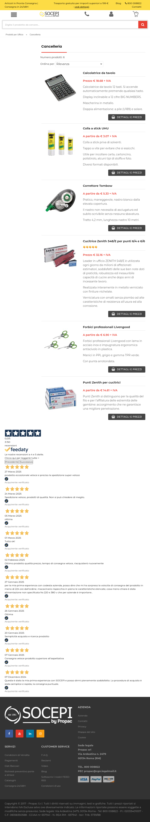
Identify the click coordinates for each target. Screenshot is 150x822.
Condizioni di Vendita (17, 755)
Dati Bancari (12, 765)
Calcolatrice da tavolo (99, 73)
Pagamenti (11, 760)
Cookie (82, 737)
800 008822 (133, 3)
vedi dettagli (82, 6)
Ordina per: (47, 63)
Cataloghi (10, 780)
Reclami (46, 760)
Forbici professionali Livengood (106, 327)
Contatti (82, 721)
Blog (44, 771)
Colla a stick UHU (96, 128)
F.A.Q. (44, 755)
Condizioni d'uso (51, 785)
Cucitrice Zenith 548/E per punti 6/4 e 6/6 (114, 241)
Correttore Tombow (97, 186)
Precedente (12, 461)
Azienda (83, 715)
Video (44, 765)
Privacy (82, 726)
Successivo (26, 461)
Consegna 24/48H (15, 785)
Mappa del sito (86, 731)
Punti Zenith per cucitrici (102, 382)
